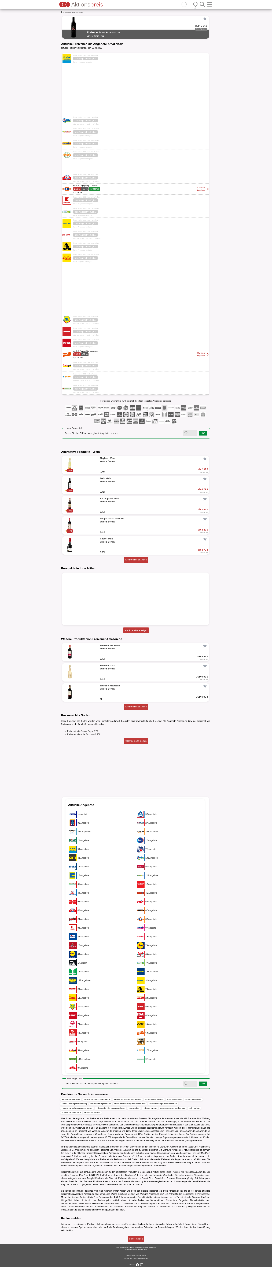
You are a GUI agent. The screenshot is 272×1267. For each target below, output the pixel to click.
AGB (135, 1255)
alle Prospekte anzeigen (136, 630)
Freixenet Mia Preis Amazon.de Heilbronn (110, 1108)
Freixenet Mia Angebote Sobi (100, 1104)
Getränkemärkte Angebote (71, 1099)
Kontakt (126, 1258)
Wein (99, 1172)
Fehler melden (136, 1239)
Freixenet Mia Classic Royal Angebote (97, 1099)
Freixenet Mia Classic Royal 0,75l (82, 731)
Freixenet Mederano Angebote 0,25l (172, 1108)
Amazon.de (78, 12)
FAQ (131, 1258)
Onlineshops (68, 12)
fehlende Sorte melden (136, 741)
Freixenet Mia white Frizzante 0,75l (83, 734)
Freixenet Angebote (150, 1108)
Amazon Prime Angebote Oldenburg (74, 1104)
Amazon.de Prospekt (174, 1099)
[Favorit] (204, 18)
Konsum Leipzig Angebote (154, 1099)
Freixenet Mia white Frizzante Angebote (127, 1099)
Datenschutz (142, 1255)
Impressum (129, 1255)
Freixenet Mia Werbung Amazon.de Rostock (77, 1108)
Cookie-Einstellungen (141, 1258)
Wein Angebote (134, 1108)
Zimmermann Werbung (193, 1099)
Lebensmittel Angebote (92, 1112)
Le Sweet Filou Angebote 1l (71, 1112)
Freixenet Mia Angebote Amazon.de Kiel (163, 1104)
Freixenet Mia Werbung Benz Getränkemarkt (129, 1104)
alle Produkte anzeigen (136, 560)
